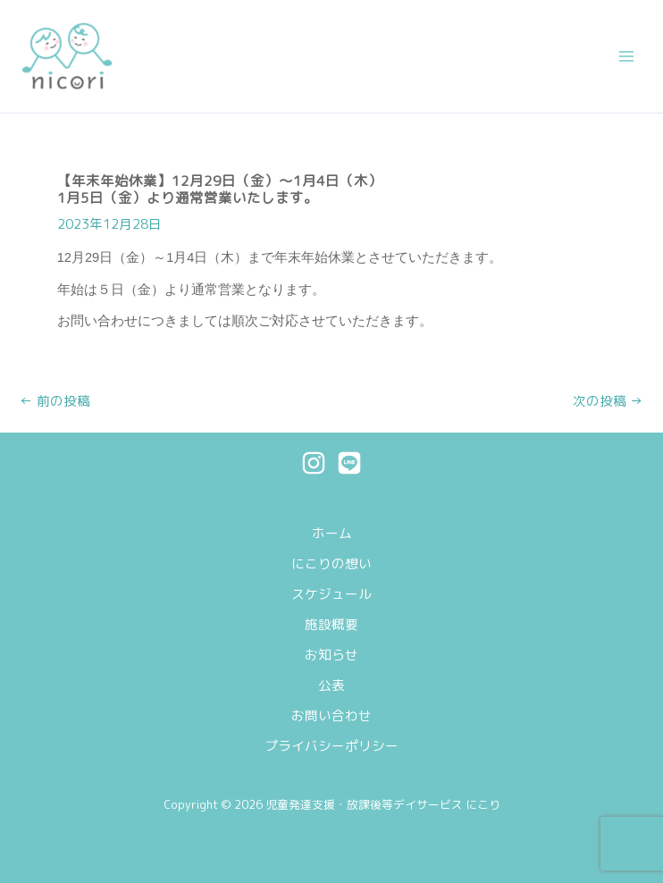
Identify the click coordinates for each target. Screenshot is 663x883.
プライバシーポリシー (331, 745)
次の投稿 (608, 401)
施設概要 (331, 624)
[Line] (349, 462)
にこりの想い (331, 563)
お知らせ (331, 654)
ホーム (332, 533)
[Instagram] (313, 462)
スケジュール (331, 593)
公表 (331, 685)
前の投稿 (55, 401)
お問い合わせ (331, 715)
